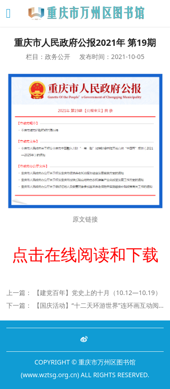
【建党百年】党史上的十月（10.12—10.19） (97, 292)
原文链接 (85, 219)
